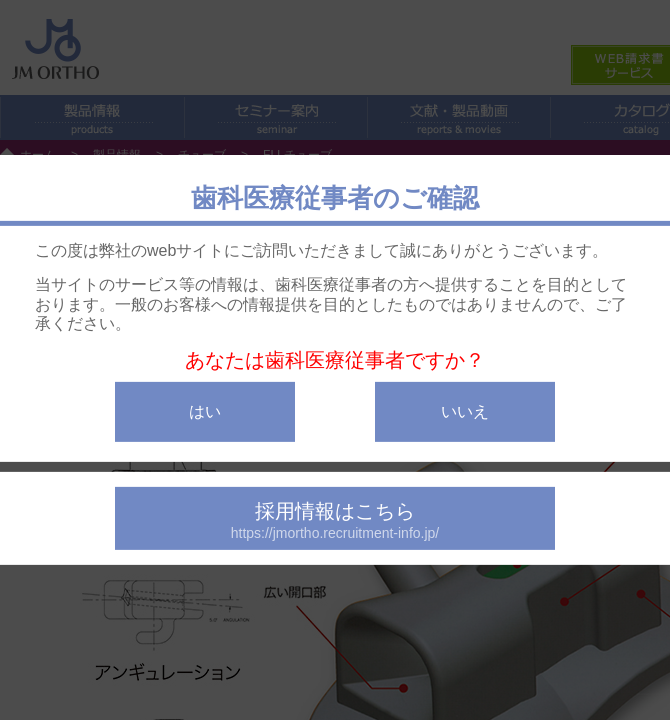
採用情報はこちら (335, 520)
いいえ (465, 411)
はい (205, 411)
